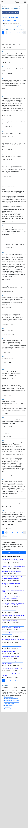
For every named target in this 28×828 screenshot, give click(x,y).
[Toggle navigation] (25, 2)
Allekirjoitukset (9, 20)
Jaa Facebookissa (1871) (10, 12)
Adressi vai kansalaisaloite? (11, 702)
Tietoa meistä (7, 707)
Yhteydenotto (7, 709)
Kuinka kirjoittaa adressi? (11, 698)
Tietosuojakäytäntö (16, 26)
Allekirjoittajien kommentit (11, 23)
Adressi (5, 17)
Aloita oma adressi (14, 553)
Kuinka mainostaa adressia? (11, 700)
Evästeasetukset (8, 705)
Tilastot (5, 26)
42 (3, 35)
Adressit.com (5, 2)
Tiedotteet (13, 17)
